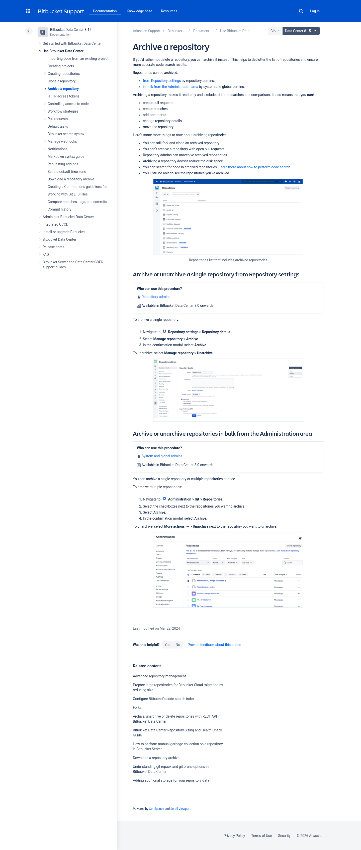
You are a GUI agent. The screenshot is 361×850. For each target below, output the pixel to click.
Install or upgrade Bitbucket (64, 232)
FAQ (46, 255)
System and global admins (162, 456)
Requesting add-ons (63, 164)
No (178, 645)
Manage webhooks (62, 141)
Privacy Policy (234, 836)
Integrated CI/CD (55, 224)
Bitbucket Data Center (59, 239)
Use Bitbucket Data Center (63, 51)
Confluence (156, 809)
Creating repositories (64, 74)
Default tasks (58, 126)
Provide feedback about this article (214, 645)
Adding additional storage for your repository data (171, 780)
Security (284, 836)
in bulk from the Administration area (170, 87)
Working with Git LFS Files (68, 194)
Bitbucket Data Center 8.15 (71, 30)
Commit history (59, 209)
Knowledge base (139, 11)
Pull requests (58, 119)
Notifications (57, 149)
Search (301, 11)
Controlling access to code (68, 104)
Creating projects (61, 66)
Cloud (275, 31)
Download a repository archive (71, 179)
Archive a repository (63, 89)
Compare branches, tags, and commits (77, 202)
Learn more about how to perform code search (254, 167)
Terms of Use (261, 836)
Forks (137, 708)
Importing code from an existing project (78, 59)
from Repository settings (162, 81)
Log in (315, 11)
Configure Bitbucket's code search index (164, 699)
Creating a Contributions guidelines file (77, 187)
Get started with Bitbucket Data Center (72, 43)
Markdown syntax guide (66, 157)
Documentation (105, 11)
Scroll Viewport (180, 809)
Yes (167, 645)
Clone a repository (61, 81)
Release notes (53, 247)
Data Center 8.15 (301, 30)
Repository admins (156, 297)
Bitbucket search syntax (66, 134)
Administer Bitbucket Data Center (68, 217)
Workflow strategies (63, 111)
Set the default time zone (67, 172)
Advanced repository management (159, 676)
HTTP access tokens (63, 96)
